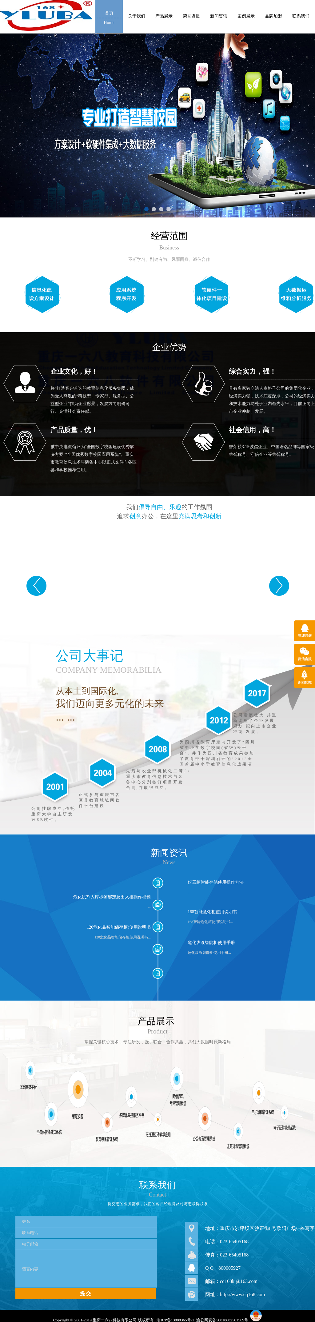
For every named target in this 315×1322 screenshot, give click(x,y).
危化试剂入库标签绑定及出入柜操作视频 (112, 897)
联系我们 (157, 1185)
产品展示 (156, 1021)
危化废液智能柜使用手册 (211, 942)
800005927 (229, 1268)
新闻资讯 (169, 853)
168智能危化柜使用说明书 (212, 912)
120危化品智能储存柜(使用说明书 (119, 927)
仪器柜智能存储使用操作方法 (216, 882)
